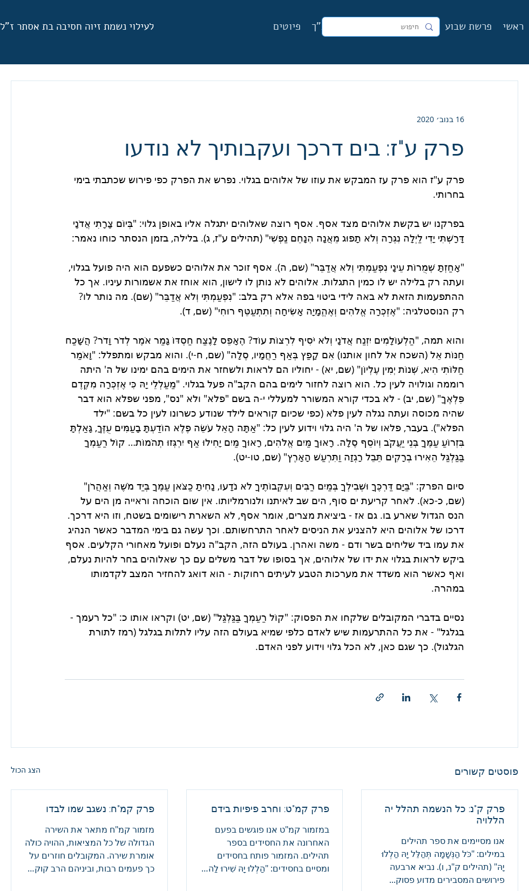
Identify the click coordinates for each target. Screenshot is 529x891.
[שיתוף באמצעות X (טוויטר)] (433, 697)
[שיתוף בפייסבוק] (459, 697)
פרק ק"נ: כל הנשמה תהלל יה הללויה (444, 814)
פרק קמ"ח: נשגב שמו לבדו (100, 808)
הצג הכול (25, 770)
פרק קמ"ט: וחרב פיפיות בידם (270, 808)
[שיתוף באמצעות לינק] (380, 697)
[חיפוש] (382, 27)
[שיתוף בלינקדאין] (406, 697)
